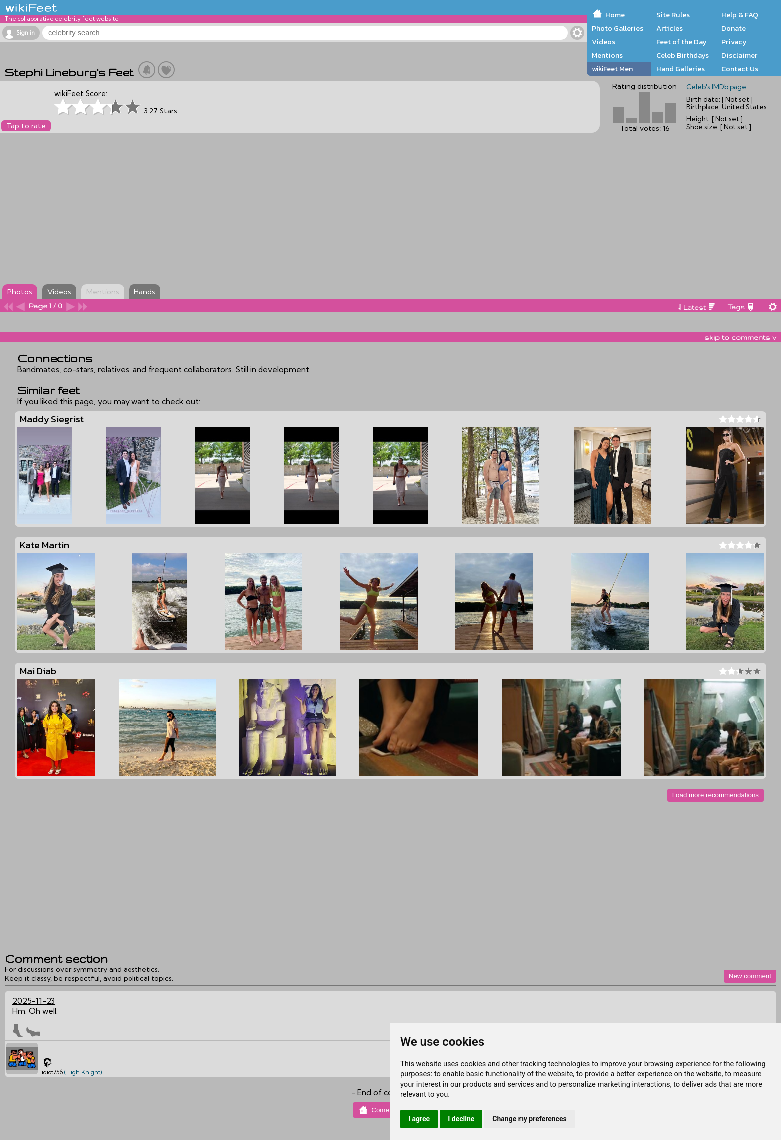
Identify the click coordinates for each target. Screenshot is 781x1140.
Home (615, 14)
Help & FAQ (739, 14)
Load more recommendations (715, 795)
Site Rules (673, 14)
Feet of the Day (681, 41)
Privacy (734, 41)
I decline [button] (461, 1119)
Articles (669, 28)
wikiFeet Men (612, 68)
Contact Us (739, 68)
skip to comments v (740, 337)
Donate (733, 28)
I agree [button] (419, 1119)
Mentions (607, 55)
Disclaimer (739, 55)
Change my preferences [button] (529, 1119)
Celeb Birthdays (682, 55)
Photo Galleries (617, 28)
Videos (603, 41)
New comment (750, 976)
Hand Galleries (680, 68)
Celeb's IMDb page (716, 87)
